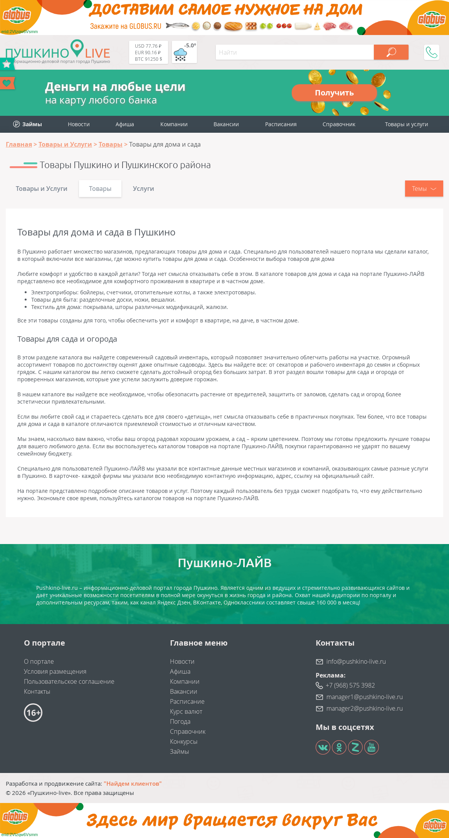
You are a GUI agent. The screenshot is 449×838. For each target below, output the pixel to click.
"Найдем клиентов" (133, 783)
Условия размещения (55, 671)
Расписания (281, 124)
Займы (179, 751)
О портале (39, 661)
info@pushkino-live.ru (356, 661)
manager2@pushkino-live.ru (364, 708)
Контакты (37, 691)
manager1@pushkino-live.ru (364, 697)
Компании (174, 124)
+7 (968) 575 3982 (350, 685)
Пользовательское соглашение (69, 681)
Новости (79, 124)
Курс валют (186, 711)
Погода (180, 721)
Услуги (143, 188)
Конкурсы (184, 741)
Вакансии (226, 124)
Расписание (187, 701)
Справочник (339, 124)
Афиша (125, 124)
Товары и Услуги (41, 188)
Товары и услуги (406, 124)
